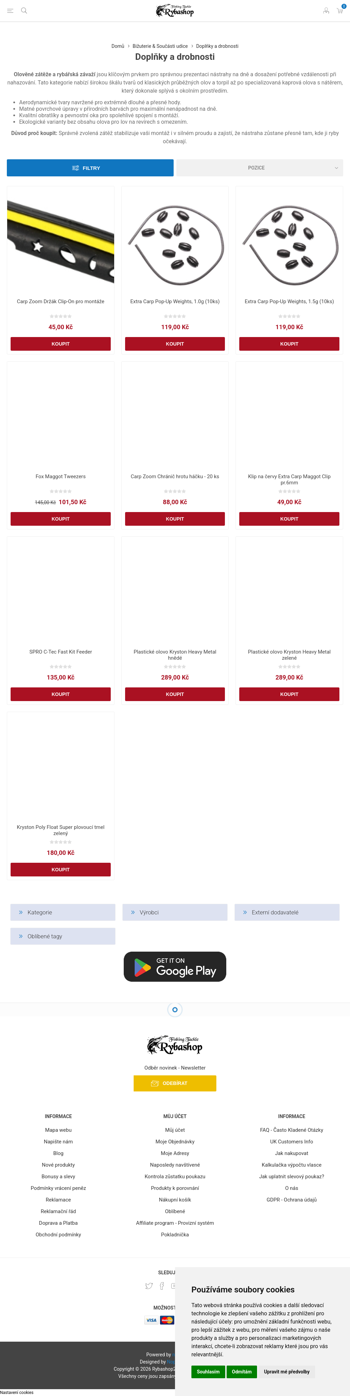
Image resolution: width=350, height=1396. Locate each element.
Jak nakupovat (291, 1153)
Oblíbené (175, 1211)
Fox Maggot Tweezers (61, 476)
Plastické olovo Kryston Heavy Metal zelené (289, 655)
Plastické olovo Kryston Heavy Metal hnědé (175, 655)
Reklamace (58, 1200)
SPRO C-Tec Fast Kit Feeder (60, 652)
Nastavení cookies (16, 1392)
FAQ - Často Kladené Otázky (291, 1130)
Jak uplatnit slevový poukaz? (291, 1176)
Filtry (91, 168)
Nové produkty (58, 1165)
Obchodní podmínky (58, 1235)
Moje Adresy (175, 1153)
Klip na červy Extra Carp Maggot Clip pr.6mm (289, 479)
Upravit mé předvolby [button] (286, 1371)
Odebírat (175, 1083)
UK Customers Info (291, 1142)
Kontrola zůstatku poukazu (175, 1176)
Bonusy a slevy (58, 1176)
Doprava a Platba (58, 1223)
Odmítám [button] (242, 1371)
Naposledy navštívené (175, 1165)
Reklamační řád (58, 1211)
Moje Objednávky (175, 1142)
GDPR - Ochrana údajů (292, 1200)
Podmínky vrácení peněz (58, 1188)
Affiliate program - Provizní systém (175, 1223)
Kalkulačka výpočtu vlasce (292, 1165)
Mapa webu (58, 1130)
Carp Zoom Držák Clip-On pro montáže (61, 301)
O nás (291, 1188)
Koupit (61, 344)
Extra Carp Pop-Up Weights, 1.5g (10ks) (289, 301)
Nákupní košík (175, 1200)
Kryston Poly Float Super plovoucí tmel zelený (60, 830)
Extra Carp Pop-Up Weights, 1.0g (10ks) (174, 301)
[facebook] (162, 1285)
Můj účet (175, 1130)
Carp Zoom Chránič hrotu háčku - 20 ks (175, 476)
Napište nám (58, 1142)
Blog (58, 1153)
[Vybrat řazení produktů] (259, 167)
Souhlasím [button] (208, 1371)
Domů (117, 46)
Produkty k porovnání (175, 1188)
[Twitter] (149, 1285)
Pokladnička (175, 1235)
